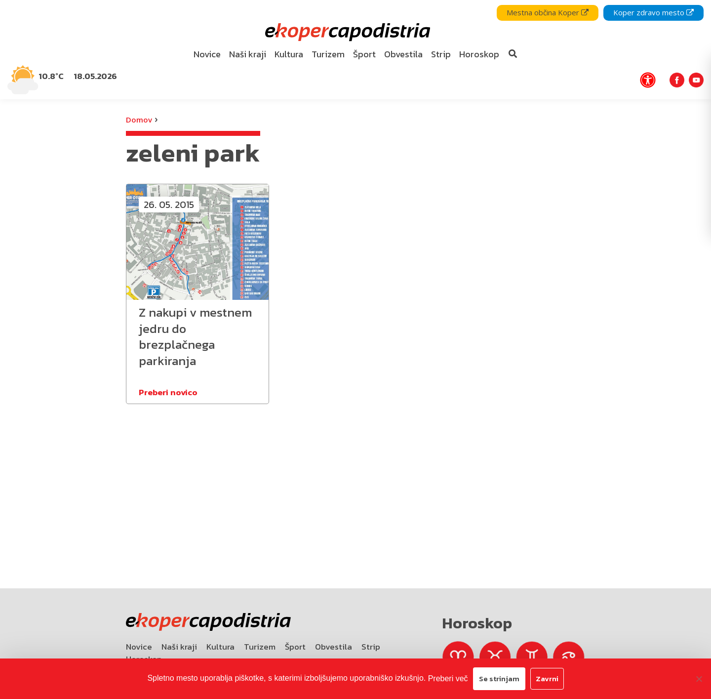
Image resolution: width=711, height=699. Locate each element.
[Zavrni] (699, 679)
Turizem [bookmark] (328, 54)
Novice (139, 646)
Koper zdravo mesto (653, 12)
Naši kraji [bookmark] (247, 54)
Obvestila (333, 646)
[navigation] (355, 49)
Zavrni (547, 678)
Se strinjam (499, 678)
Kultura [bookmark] (289, 54)
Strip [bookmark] (441, 54)
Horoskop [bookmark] (479, 54)
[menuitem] (207, 54)
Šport (295, 646)
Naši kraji (179, 646)
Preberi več (448, 678)
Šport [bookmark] (364, 54)
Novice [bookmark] (207, 54)
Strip (370, 646)
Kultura (220, 646)
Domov (139, 119)
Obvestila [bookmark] (403, 54)
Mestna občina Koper (548, 12)
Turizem (260, 646)
